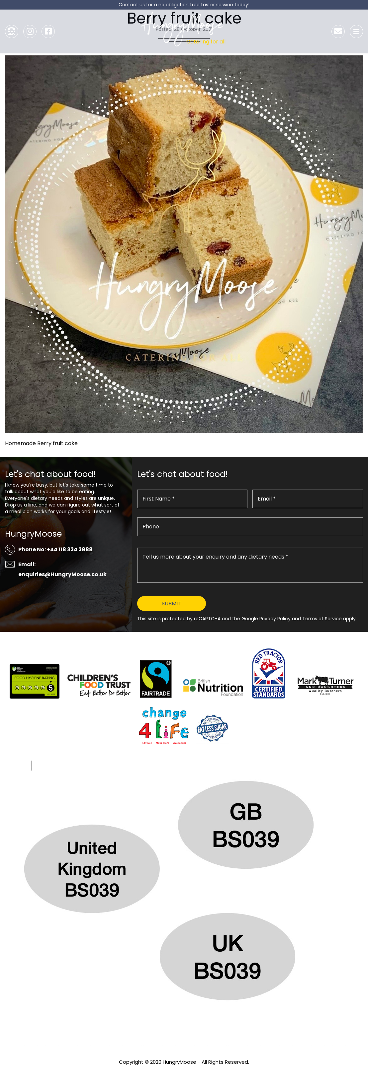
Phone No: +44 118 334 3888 (55, 549)
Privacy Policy (184, 1070)
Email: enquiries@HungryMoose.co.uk (62, 569)
